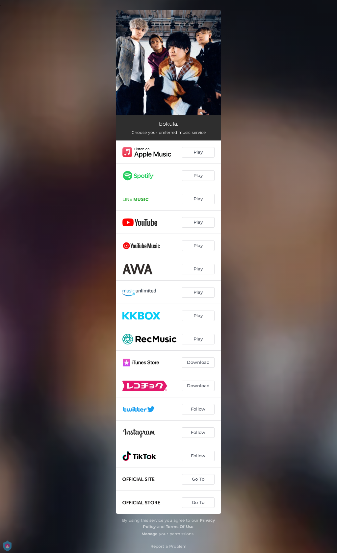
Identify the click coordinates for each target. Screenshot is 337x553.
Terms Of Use (180, 526)
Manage (150, 533)
